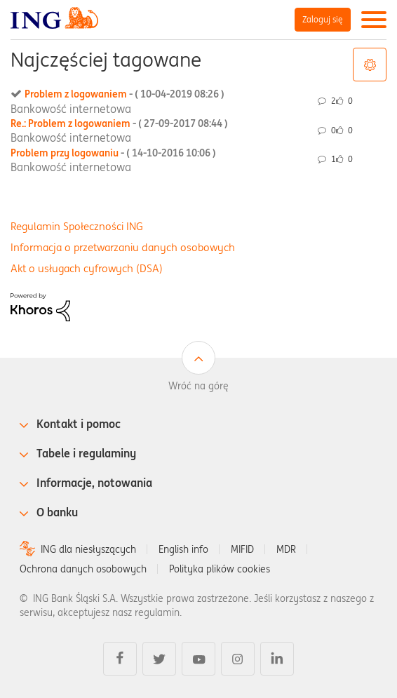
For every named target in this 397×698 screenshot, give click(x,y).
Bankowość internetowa (71, 109)
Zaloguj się (322, 19)
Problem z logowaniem (124, 94)
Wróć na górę (198, 386)
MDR (286, 549)
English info (183, 549)
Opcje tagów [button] (369, 64)
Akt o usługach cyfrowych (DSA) (87, 268)
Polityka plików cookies (219, 569)
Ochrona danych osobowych (83, 569)
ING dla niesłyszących (88, 549)
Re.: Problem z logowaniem (119, 123)
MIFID (242, 549)
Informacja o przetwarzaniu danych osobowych (123, 247)
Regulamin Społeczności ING (77, 226)
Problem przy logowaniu (113, 153)
